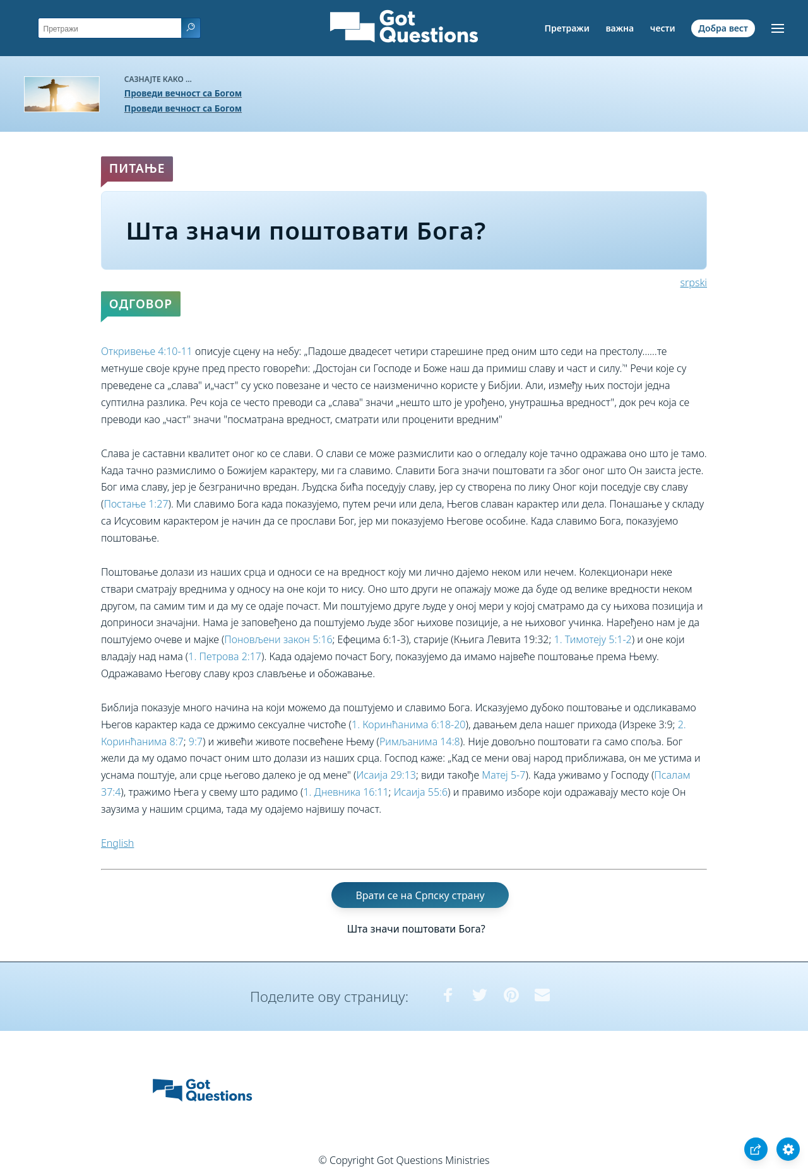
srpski (693, 282)
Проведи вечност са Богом (183, 93)
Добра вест (722, 28)
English (117, 843)
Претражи (567, 28)
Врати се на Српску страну (419, 895)
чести (662, 28)
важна (619, 28)
